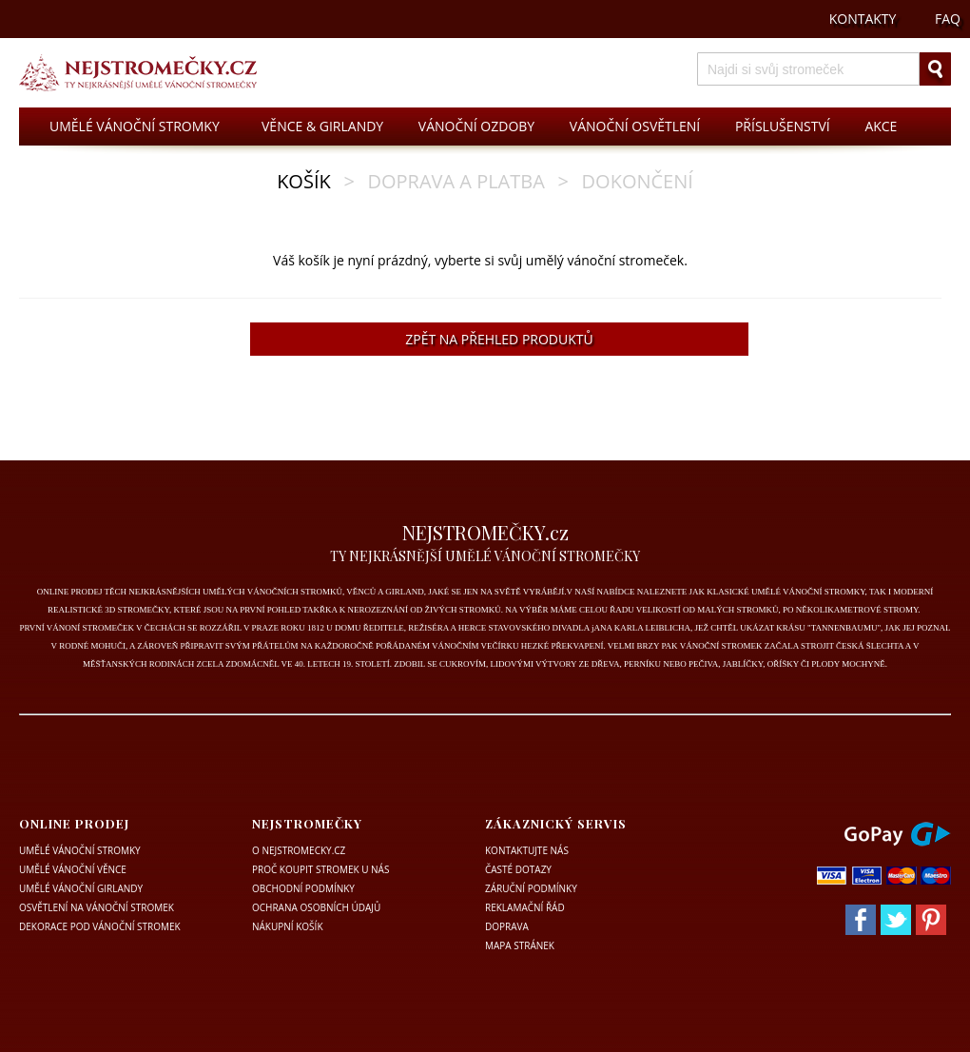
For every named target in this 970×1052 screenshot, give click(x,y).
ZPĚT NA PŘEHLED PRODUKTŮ (498, 339)
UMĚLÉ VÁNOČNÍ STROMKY (134, 126)
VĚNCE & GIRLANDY (322, 126)
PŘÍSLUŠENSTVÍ (782, 126)
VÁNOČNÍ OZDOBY (476, 126)
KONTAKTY (863, 19)
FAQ (947, 19)
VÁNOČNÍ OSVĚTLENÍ (635, 126)
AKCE (880, 126)
